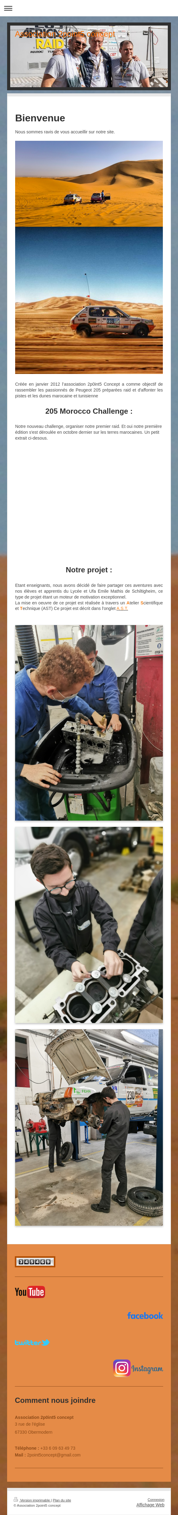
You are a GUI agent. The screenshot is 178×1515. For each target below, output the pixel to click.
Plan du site (62, 1500)
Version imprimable (32, 1500)
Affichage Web (150, 1504)
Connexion (156, 1499)
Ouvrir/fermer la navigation (89, 8)
